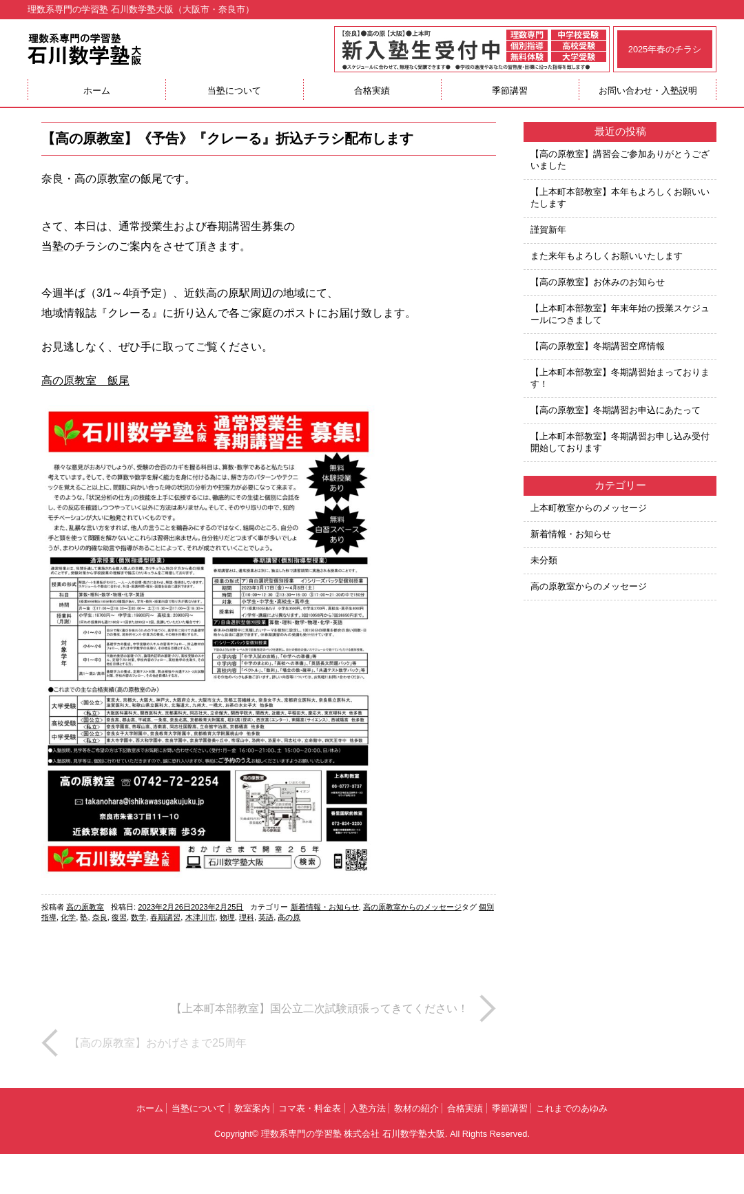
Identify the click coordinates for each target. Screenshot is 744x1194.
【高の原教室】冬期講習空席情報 (597, 346)
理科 (246, 917)
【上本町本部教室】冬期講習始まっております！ (620, 378)
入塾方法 (368, 1108)
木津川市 (200, 917)
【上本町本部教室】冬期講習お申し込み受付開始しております (620, 442)
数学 (138, 917)
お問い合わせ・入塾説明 (648, 90)
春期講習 (165, 917)
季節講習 (510, 90)
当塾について (234, 90)
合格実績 (372, 90)
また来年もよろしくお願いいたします (606, 256)
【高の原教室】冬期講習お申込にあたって (615, 410)
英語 (265, 917)
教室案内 (252, 1108)
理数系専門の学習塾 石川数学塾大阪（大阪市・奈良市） (141, 9)
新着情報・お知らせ (325, 907)
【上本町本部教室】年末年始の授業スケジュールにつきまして (620, 314)
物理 (227, 917)
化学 (68, 917)
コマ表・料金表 (309, 1108)
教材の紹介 (416, 1108)
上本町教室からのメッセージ (588, 508)
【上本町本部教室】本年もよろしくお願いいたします (620, 198)
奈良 (99, 917)
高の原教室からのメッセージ (412, 907)
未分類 (543, 560)
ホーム (96, 90)
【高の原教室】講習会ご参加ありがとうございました (620, 160)
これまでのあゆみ (572, 1108)
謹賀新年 (548, 229)
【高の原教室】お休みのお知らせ (597, 282)
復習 (119, 917)
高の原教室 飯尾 (85, 380)
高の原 (289, 917)
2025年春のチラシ (664, 49)
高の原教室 (85, 907)
